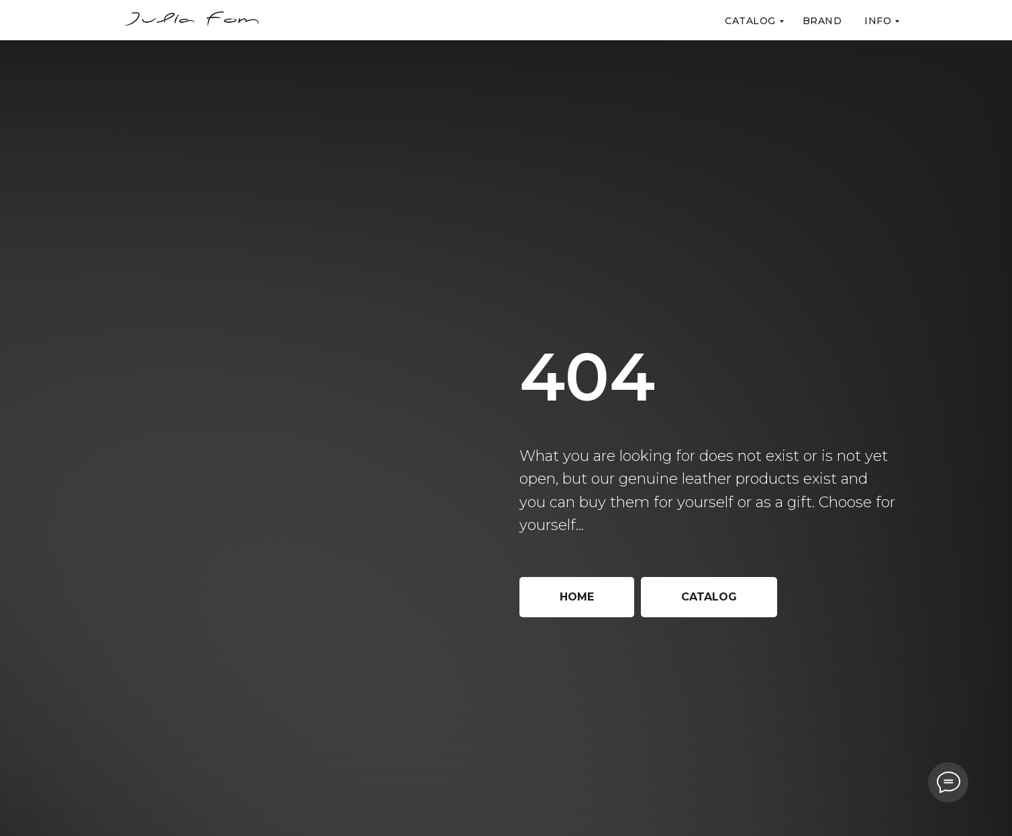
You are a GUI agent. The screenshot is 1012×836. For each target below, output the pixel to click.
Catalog (750, 21)
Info (877, 21)
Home (577, 596)
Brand (822, 21)
